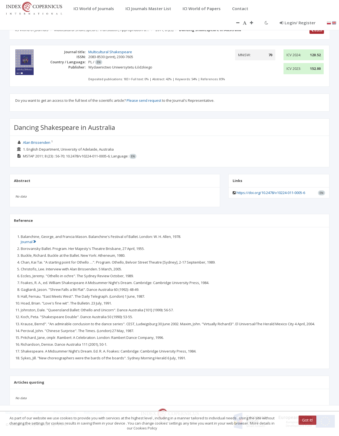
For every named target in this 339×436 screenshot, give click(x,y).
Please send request (144, 100)
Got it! (307, 420)
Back (316, 30)
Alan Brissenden (36, 142)
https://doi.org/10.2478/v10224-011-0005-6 (270, 192)
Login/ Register (297, 22)
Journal (28, 241)
